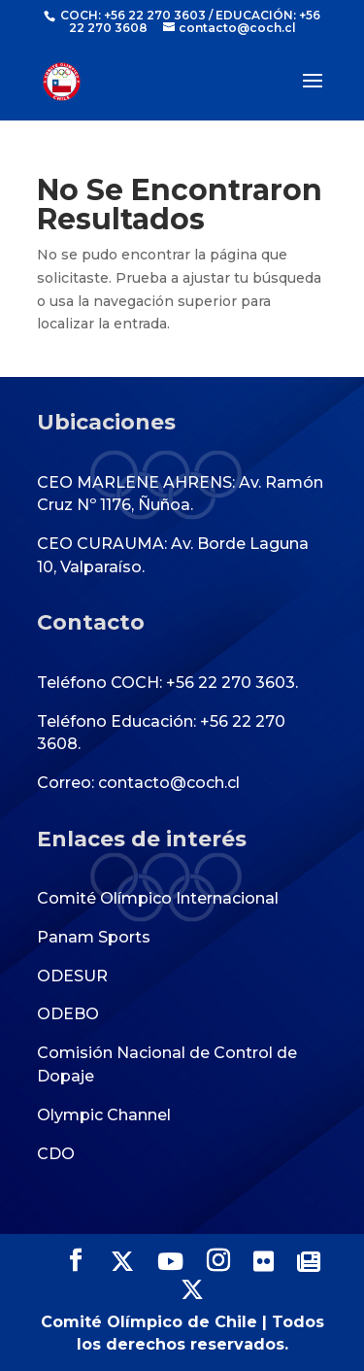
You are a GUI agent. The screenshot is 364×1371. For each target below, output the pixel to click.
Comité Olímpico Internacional (158, 898)
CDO (56, 1154)
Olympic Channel (104, 1115)
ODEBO (68, 1014)
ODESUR (72, 976)
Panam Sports (93, 937)
